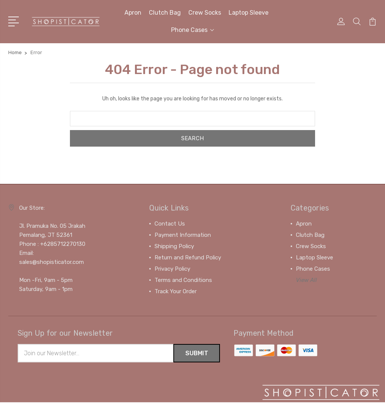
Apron (132, 12)
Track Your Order (176, 291)
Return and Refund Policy (188, 257)
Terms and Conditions (183, 280)
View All (306, 280)
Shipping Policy (174, 246)
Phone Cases (192, 29)
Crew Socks (204, 12)
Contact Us (170, 223)
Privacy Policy (172, 268)
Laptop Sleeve (248, 12)
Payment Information (183, 235)
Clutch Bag (165, 12)
